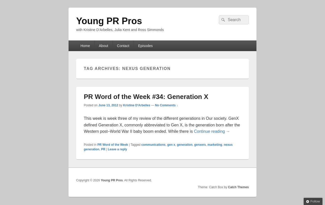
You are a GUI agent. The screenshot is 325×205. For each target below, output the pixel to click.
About (103, 46)
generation (184, 145)
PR (103, 149)
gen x (171, 145)
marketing (214, 145)
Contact (123, 46)
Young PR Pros (109, 21)
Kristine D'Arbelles (136, 105)
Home (85, 46)
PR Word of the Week (112, 145)
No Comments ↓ (166, 105)
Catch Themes (238, 187)
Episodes (145, 46)
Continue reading (212, 131)
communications (153, 145)
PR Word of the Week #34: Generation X (146, 96)
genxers (200, 145)
